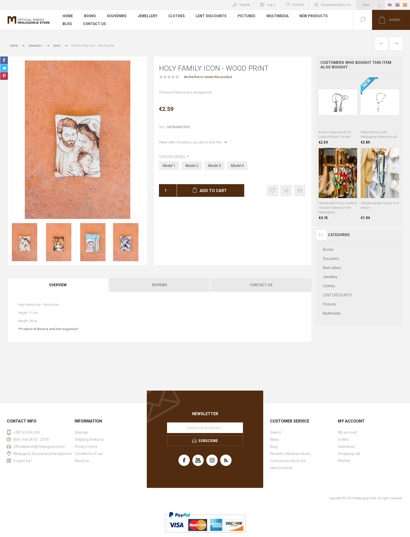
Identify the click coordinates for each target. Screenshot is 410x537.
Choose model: (173, 157)
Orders (343, 439)
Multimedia (278, 16)
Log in (271, 5)
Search (275, 432)
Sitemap (81, 432)
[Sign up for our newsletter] (205, 428)
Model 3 (214, 166)
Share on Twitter (4, 68)
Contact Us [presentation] (261, 285)
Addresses (346, 447)
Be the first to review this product (208, 77)
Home (68, 16)
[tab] (58, 285)
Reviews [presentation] (159, 285)
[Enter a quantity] (164, 190)
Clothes (177, 16)
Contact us (94, 24)
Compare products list (336, 5)
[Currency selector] (370, 5)
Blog (67, 24)
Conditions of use (89, 454)
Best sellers (332, 268)
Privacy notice (86, 447)
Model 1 (169, 166)
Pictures (247, 16)
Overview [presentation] (58, 285)
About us (82, 461)
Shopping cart (349, 454)
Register (244, 5)
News (274, 439)
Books (90, 16)
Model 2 (192, 166)
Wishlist (344, 461)
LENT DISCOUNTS (211, 16)
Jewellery (147, 16)
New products (314, 16)
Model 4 (237, 166)
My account (347, 432)
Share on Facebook (4, 60)
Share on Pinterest (4, 76)
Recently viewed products (290, 454)
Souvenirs (117, 16)
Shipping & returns (89, 439)
